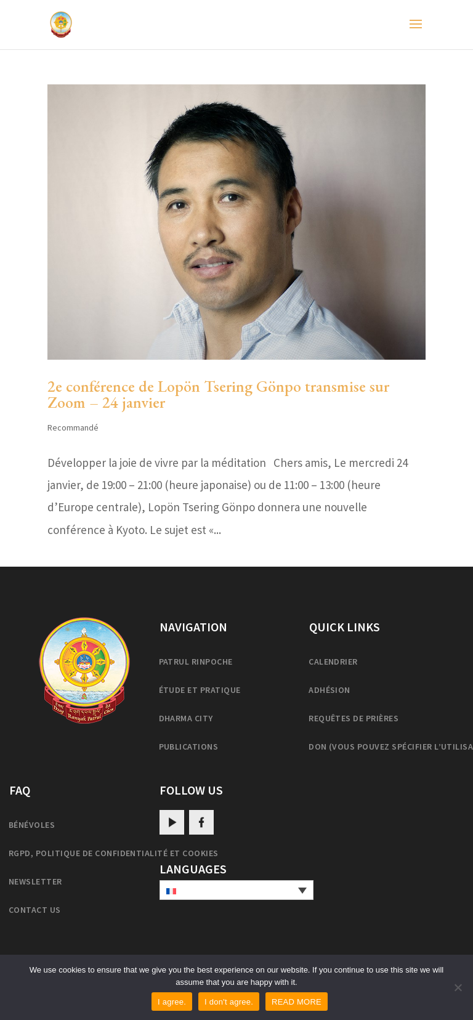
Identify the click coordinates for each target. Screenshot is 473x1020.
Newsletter (35, 881)
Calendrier (333, 661)
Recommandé (73, 427)
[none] (236, 890)
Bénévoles (32, 824)
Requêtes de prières (353, 718)
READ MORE (296, 1001)
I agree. (172, 1001)
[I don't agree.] (457, 987)
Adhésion (329, 689)
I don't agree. (228, 1001)
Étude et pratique (200, 689)
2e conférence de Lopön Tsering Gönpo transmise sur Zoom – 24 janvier (218, 394)
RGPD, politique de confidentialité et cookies (114, 853)
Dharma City (186, 718)
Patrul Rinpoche (196, 661)
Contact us (35, 909)
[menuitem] (236, 890)
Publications (189, 746)
